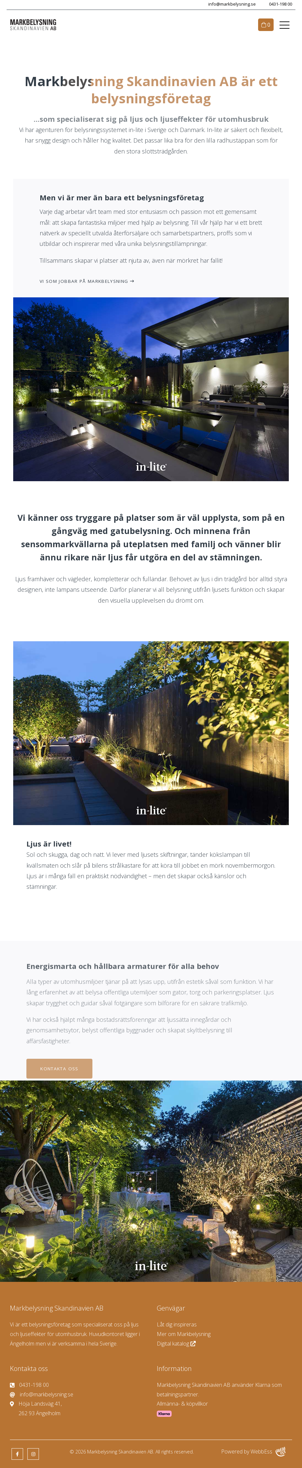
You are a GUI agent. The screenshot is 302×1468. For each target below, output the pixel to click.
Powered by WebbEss (253, 1451)
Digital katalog (177, 1343)
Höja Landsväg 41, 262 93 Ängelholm (36, 1408)
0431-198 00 (280, 4)
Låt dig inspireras (177, 1324)
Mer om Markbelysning (184, 1334)
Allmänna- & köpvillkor (182, 1403)
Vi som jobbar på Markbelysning (84, 281)
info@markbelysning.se (232, 4)
